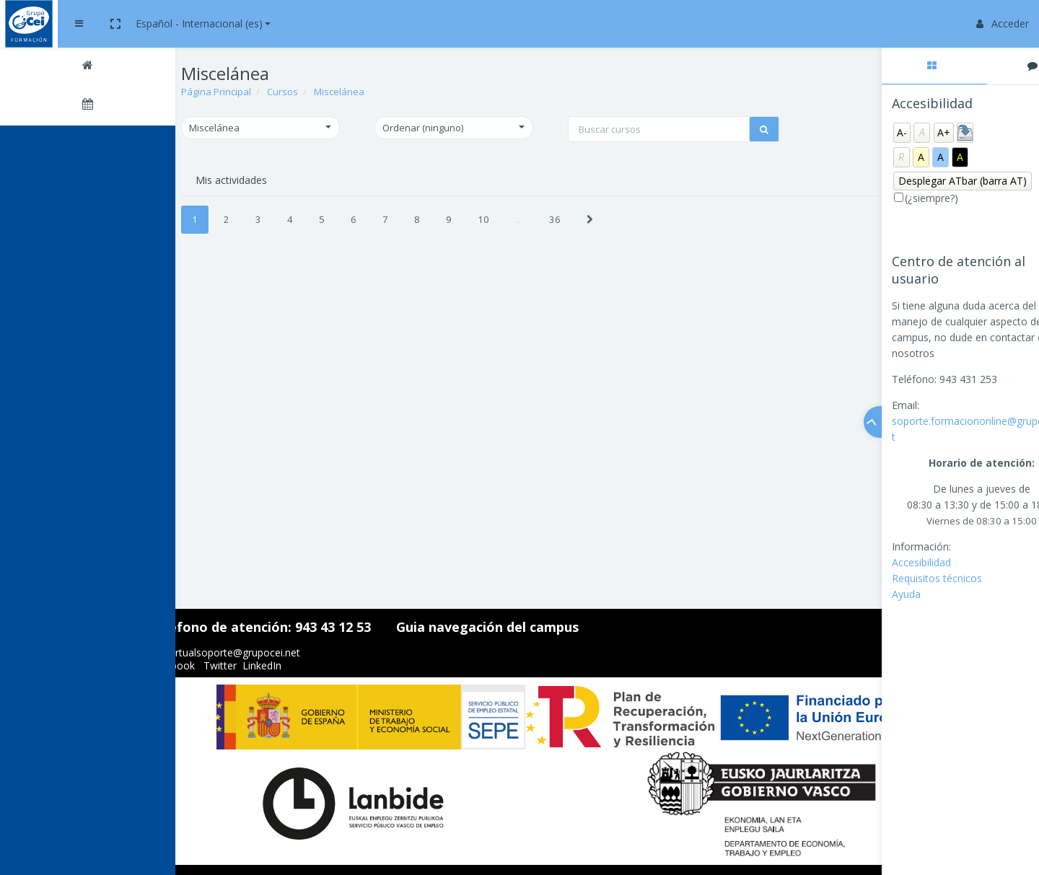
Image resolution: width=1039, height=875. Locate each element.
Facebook (225, 665)
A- (857, 132)
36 (603, 238)
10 (532, 238)
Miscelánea (387, 91)
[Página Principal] (94, 67)
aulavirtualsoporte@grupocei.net (278, 652)
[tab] (889, 66)
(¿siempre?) (887, 198)
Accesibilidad (876, 562)
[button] (245, 24)
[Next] (638, 239)
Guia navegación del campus (541, 627)
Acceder (1002, 23)
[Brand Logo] (94, 24)
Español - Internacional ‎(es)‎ (329, 23)
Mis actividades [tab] (279, 199)
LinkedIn (315, 665)
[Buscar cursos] (537, 152)
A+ (899, 132)
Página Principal (264, 91)
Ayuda (861, 594)
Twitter (273, 665)
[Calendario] (94, 106)
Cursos (330, 91)
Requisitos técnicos (892, 578)
